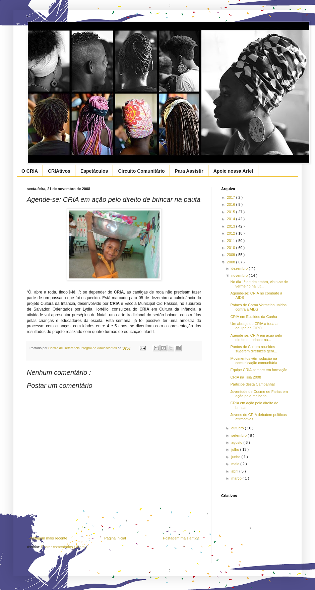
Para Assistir (189, 171)
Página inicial (115, 538)
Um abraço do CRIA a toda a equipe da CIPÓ (253, 326)
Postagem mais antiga (181, 538)
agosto (237, 442)
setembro (239, 435)
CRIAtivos (59, 171)
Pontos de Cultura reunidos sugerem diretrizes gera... (253, 349)
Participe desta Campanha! (252, 384)
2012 (231, 233)
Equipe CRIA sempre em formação (258, 370)
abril (235, 471)
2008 (231, 262)
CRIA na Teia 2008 (245, 377)
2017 (231, 197)
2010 (231, 248)
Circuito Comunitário (141, 171)
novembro (240, 275)
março (237, 478)
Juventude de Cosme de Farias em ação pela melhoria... (259, 394)
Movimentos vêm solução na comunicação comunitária (253, 360)
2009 (231, 255)
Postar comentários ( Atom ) (64, 547)
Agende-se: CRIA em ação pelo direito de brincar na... (256, 337)
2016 (231, 204)
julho (235, 449)
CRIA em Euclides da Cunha (253, 317)
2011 (231, 241)
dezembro (240, 268)
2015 (231, 212)
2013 (231, 226)
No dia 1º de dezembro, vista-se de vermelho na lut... (259, 284)
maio (235, 464)
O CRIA (29, 171)
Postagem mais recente (47, 538)
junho (236, 457)
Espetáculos (94, 171)
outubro (238, 428)
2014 (231, 219)
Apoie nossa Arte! (233, 171)
